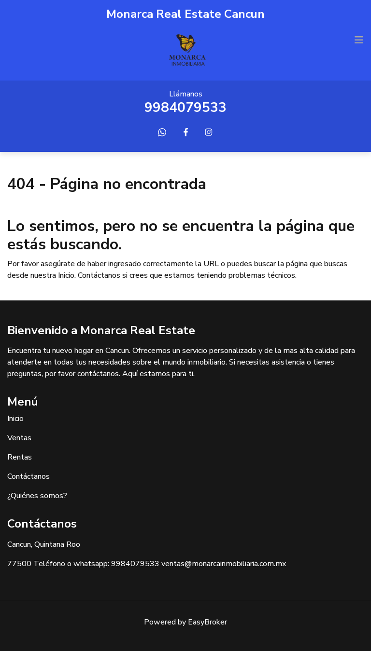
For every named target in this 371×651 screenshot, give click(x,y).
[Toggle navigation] (359, 40)
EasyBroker (207, 622)
